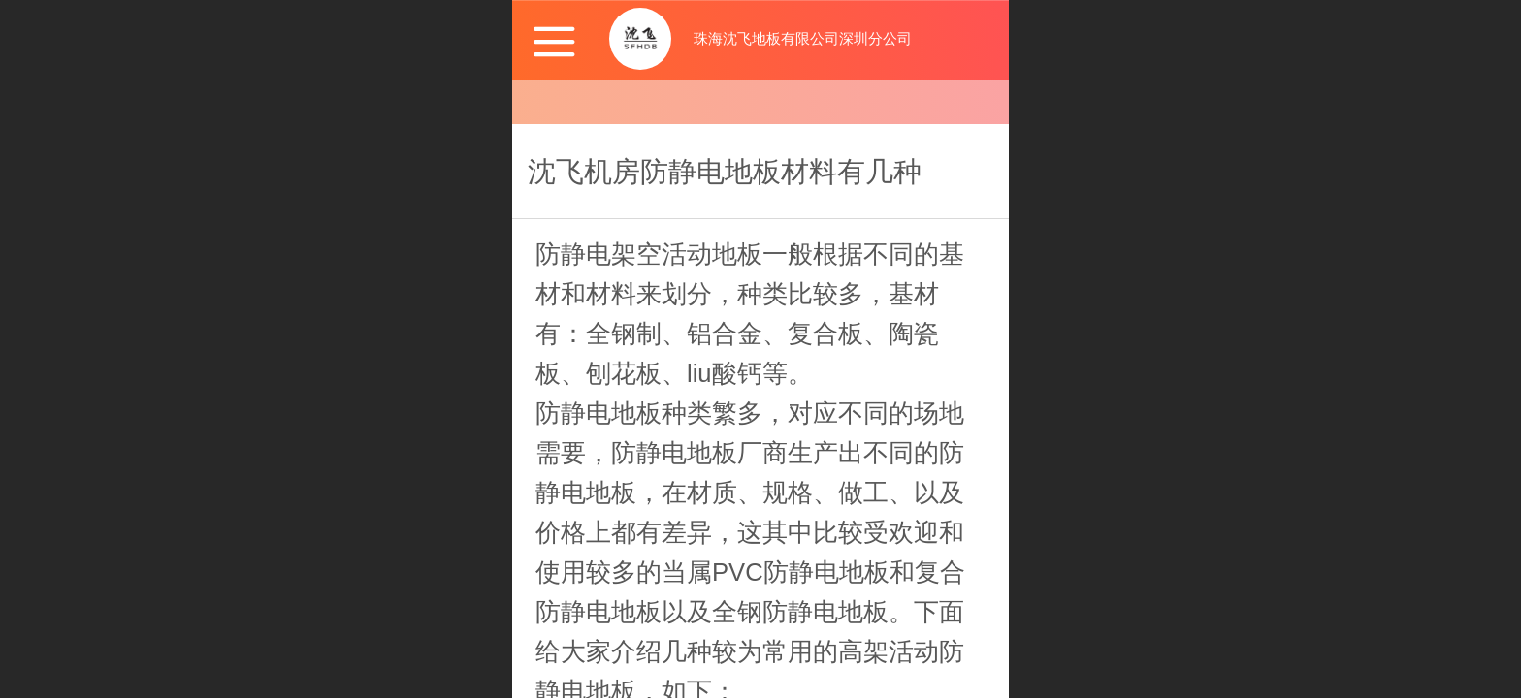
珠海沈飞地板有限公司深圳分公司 (803, 38)
